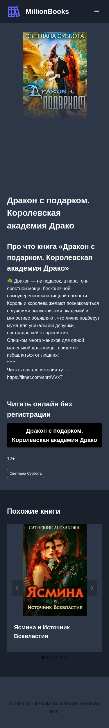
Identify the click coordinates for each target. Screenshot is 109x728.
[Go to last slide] (17, 588)
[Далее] (91, 588)
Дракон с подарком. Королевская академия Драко (54, 435)
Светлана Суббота (26, 473)
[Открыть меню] (96, 11)
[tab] (43, 657)
